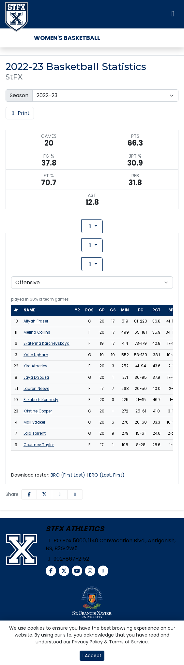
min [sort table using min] (125, 310)
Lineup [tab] (82, 226)
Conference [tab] (130, 245)
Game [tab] (49, 264)
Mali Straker (34, 422)
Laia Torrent (34, 433)
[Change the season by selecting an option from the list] (105, 95)
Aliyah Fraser (35, 321)
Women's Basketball (67, 38)
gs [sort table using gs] (113, 310)
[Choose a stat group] (92, 282)
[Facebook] (51, 571)
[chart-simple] (103, 571)
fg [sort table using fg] (141, 310)
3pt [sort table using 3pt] (172, 310)
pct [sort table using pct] (156, 310)
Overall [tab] (48, 245)
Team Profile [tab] (31, 226)
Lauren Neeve (36, 388)
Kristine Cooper (37, 411)
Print (20, 113)
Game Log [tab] (129, 226)
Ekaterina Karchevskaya (46, 343)
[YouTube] (77, 571)
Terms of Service (128, 642)
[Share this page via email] (60, 494)
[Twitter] (64, 571)
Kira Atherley (35, 366)
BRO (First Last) (68, 475)
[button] (75, 494)
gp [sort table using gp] (102, 310)
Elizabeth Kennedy (40, 399)
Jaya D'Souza (36, 377)
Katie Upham (35, 355)
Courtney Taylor (38, 444)
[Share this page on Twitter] (44, 494)
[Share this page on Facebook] (29, 494)
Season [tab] (132, 264)
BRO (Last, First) (107, 475)
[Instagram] (90, 571)
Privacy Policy (87, 642)
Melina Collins (36, 332)
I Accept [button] (92, 655)
